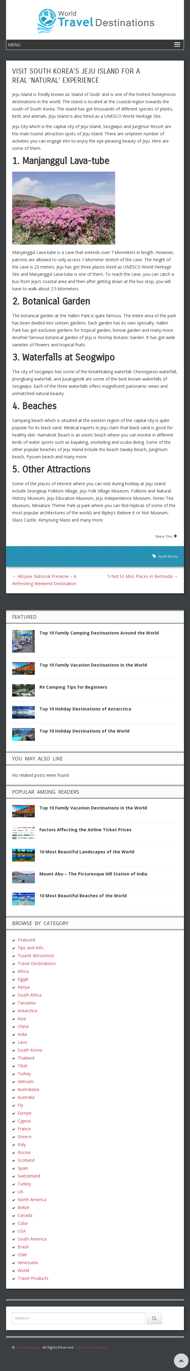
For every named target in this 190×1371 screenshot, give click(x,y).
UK (20, 1192)
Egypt (23, 979)
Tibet (23, 1066)
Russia (24, 1152)
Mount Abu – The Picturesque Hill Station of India (93, 874)
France (24, 1129)
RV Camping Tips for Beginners (73, 687)
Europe (25, 1113)
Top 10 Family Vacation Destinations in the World (93, 665)
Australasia (28, 1089)
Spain (23, 1168)
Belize (23, 1207)
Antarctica (27, 1010)
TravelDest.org (28, 1347)
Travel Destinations (37, 963)
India (22, 1034)
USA (22, 1231)
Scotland (26, 1160)
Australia (26, 1097)
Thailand (26, 1058)
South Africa (30, 995)
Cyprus (24, 1121)
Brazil (23, 1247)
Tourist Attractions (36, 955)
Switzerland (29, 1176)
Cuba (23, 1223)
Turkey (24, 1073)
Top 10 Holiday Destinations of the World (84, 731)
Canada (25, 1215)
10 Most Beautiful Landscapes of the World (86, 852)
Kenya (24, 987)
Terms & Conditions (92, 1347)
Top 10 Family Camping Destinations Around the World (99, 633)
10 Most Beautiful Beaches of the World (83, 895)
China (23, 1026)
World (23, 1270)
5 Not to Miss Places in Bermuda (143, 576)
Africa (23, 971)
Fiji (20, 1105)
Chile (22, 1254)
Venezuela (28, 1262)
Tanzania (26, 1003)
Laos (22, 1042)
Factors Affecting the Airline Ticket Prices (85, 829)
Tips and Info (30, 948)
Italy (22, 1144)
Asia (22, 1018)
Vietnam (26, 1081)
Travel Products (33, 1278)
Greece (25, 1136)
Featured (26, 940)
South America (32, 1239)
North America (32, 1199)
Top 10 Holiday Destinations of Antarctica (85, 709)
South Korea (168, 556)
